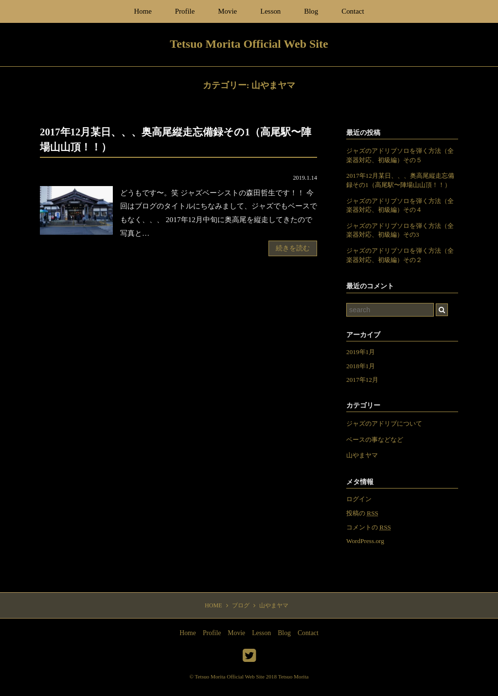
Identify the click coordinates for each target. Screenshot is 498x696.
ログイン (359, 499)
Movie (227, 11)
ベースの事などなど (374, 439)
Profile (185, 11)
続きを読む (293, 248)
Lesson (270, 11)
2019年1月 (360, 352)
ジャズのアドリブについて (384, 423)
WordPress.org (365, 541)
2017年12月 (362, 379)
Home (142, 11)
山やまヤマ (362, 455)
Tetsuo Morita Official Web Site (230, 676)
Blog (311, 11)
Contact (352, 11)
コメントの (368, 527)
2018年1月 (360, 366)
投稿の (362, 513)
